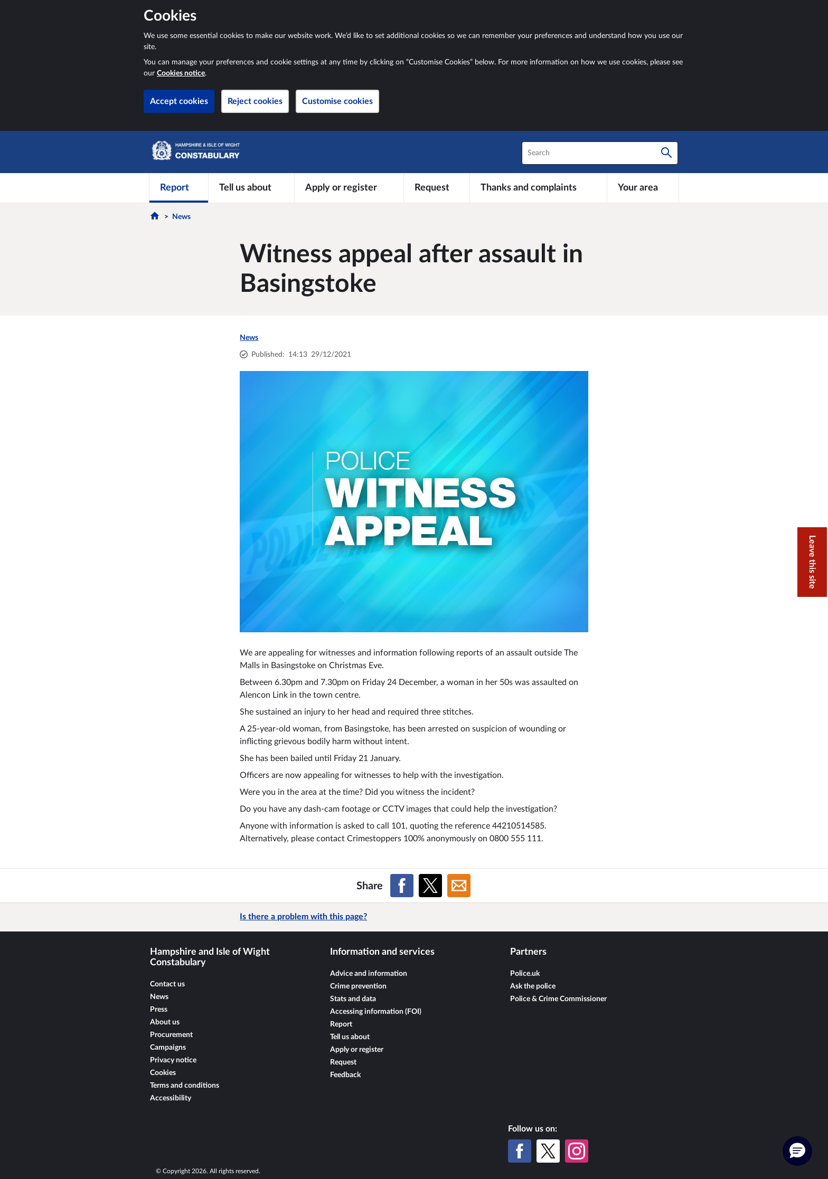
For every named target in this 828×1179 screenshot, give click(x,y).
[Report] (178, 188)
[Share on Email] (459, 885)
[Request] (436, 188)
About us (165, 1022)
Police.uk (525, 973)
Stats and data (353, 999)
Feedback (345, 1075)
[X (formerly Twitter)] (548, 1151)
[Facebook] (519, 1151)
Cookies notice (181, 73)
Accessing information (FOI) (375, 1011)
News (181, 217)
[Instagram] (576, 1151)
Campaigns (168, 1047)
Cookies (163, 1073)
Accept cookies (179, 101)
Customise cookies (337, 101)
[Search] (666, 153)
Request (343, 1062)
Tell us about (350, 1037)
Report (341, 1024)
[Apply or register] (349, 188)
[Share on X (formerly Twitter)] (430, 885)
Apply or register (356, 1049)
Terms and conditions (184, 1085)
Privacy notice (173, 1060)
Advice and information (368, 973)
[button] (797, 1151)
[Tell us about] (251, 188)
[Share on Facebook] (401, 885)
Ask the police (533, 986)
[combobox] (600, 153)
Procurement (171, 1035)
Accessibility (170, 1098)
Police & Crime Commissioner (558, 999)
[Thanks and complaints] (538, 188)
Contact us (167, 984)
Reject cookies (255, 101)
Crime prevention (358, 986)
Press (158, 1009)
